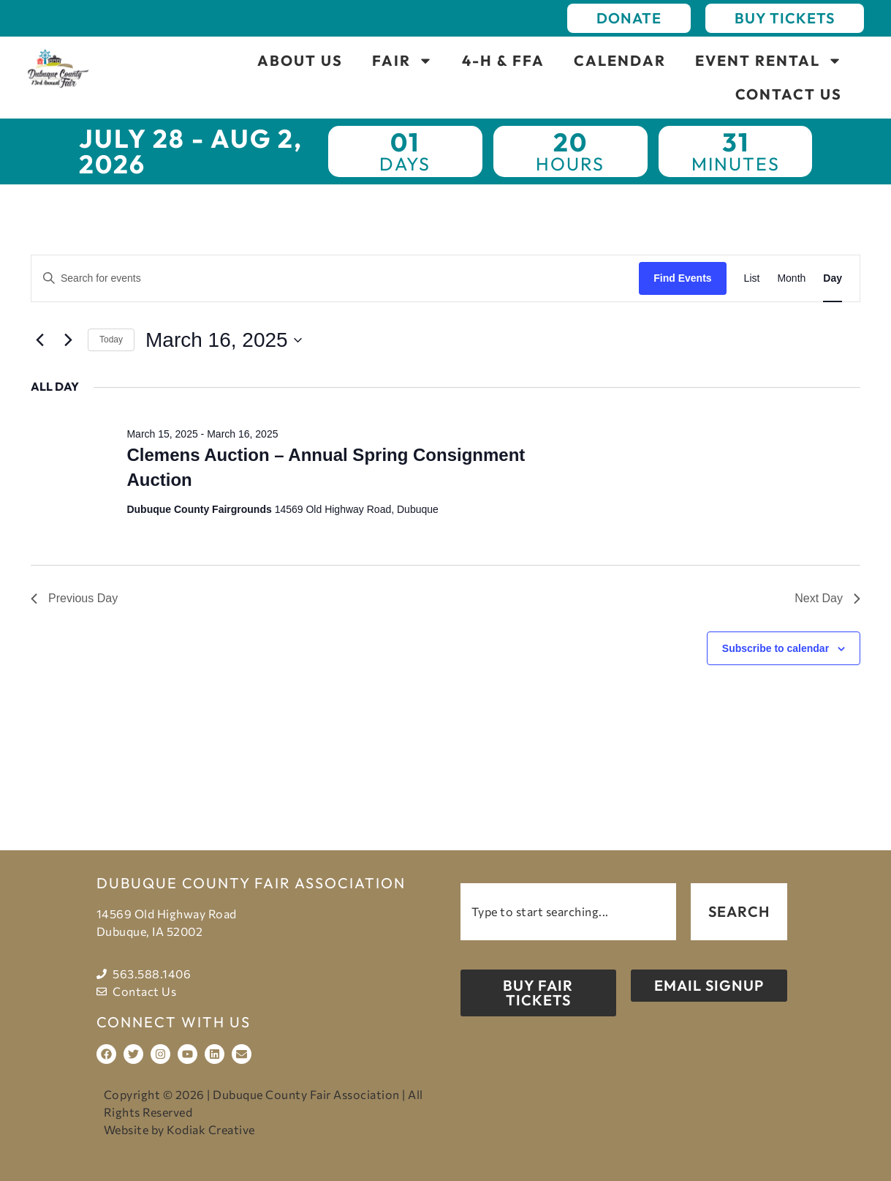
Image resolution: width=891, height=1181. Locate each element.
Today (111, 339)
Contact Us (788, 94)
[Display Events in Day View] (832, 278)
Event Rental (768, 60)
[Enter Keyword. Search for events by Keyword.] (335, 278)
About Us (300, 60)
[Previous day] (39, 340)
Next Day (827, 598)
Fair (402, 60)
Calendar (620, 60)
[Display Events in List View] (752, 278)
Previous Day (74, 598)
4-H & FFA (503, 60)
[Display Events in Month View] (791, 278)
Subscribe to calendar (775, 648)
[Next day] (68, 340)
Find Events (682, 278)
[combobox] (568, 911)
